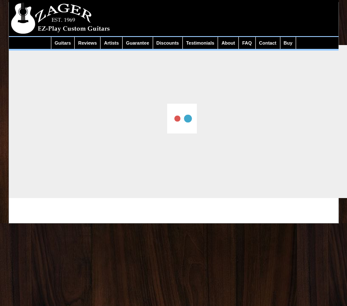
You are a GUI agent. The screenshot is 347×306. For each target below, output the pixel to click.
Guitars (63, 42)
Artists (111, 42)
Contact (268, 42)
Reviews (87, 42)
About (228, 42)
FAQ (247, 42)
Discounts (168, 42)
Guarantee (137, 42)
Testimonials (200, 42)
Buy (288, 42)
